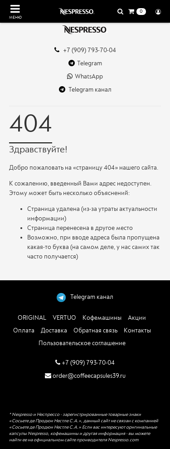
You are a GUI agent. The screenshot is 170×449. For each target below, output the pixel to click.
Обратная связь (95, 330)
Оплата (23, 330)
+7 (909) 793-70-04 (85, 50)
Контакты (137, 330)
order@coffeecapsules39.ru (85, 376)
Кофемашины (102, 318)
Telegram (85, 63)
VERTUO (64, 318)
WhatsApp (85, 76)
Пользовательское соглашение (82, 343)
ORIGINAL (32, 318)
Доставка (54, 330)
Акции (137, 318)
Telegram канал (85, 89)
